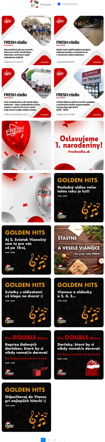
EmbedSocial (70, 4)
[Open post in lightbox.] (26, 40)
